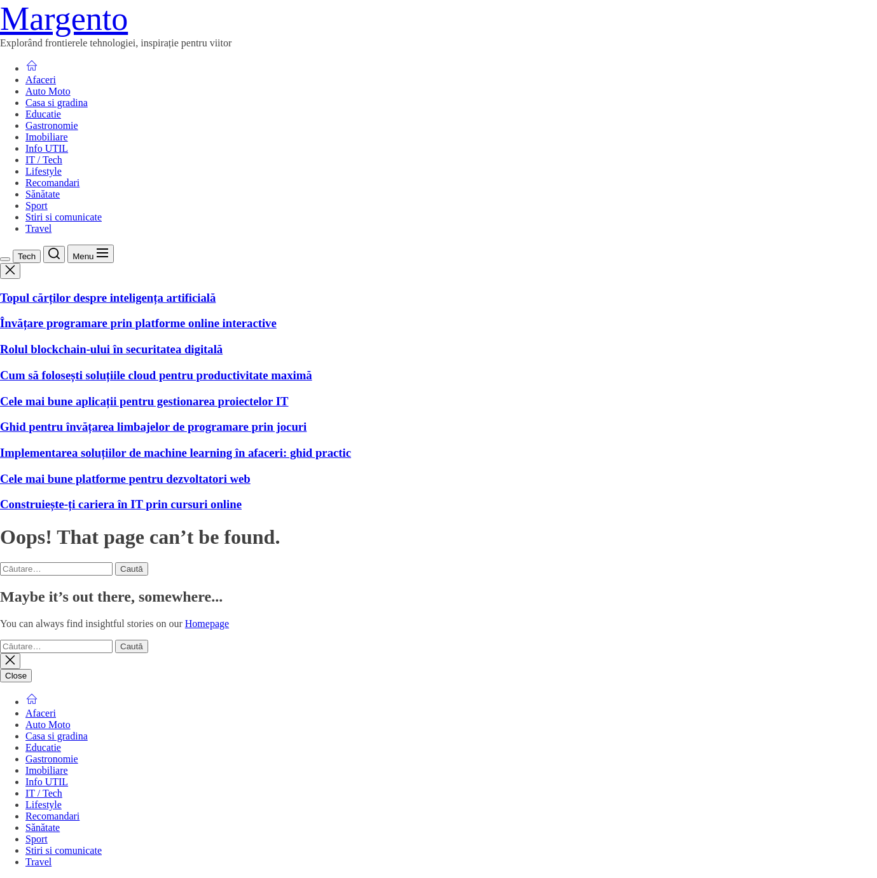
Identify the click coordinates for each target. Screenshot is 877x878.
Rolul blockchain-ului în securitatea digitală (111, 349)
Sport (36, 205)
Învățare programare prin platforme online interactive (138, 323)
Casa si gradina (56, 102)
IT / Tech (43, 159)
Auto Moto (48, 91)
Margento (64, 19)
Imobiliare (46, 137)
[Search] (54, 254)
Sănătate (42, 194)
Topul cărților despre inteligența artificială (108, 297)
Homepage (207, 623)
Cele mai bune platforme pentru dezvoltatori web (125, 478)
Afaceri (40, 79)
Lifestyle (43, 171)
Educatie (43, 114)
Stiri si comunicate (63, 217)
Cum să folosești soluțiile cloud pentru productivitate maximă (156, 375)
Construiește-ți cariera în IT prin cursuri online (121, 504)
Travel (38, 228)
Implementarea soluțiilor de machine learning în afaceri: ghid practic (175, 452)
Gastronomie (51, 125)
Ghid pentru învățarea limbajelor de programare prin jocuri (153, 426)
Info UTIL (46, 148)
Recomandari (52, 182)
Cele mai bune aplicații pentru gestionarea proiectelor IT (144, 401)
